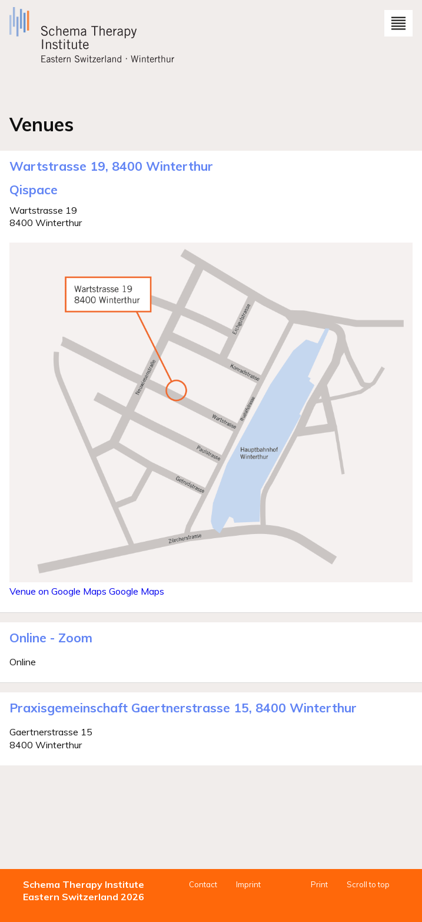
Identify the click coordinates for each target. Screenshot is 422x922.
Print (319, 884)
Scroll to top (368, 884)
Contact (203, 884)
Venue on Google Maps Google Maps (86, 591)
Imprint (248, 884)
